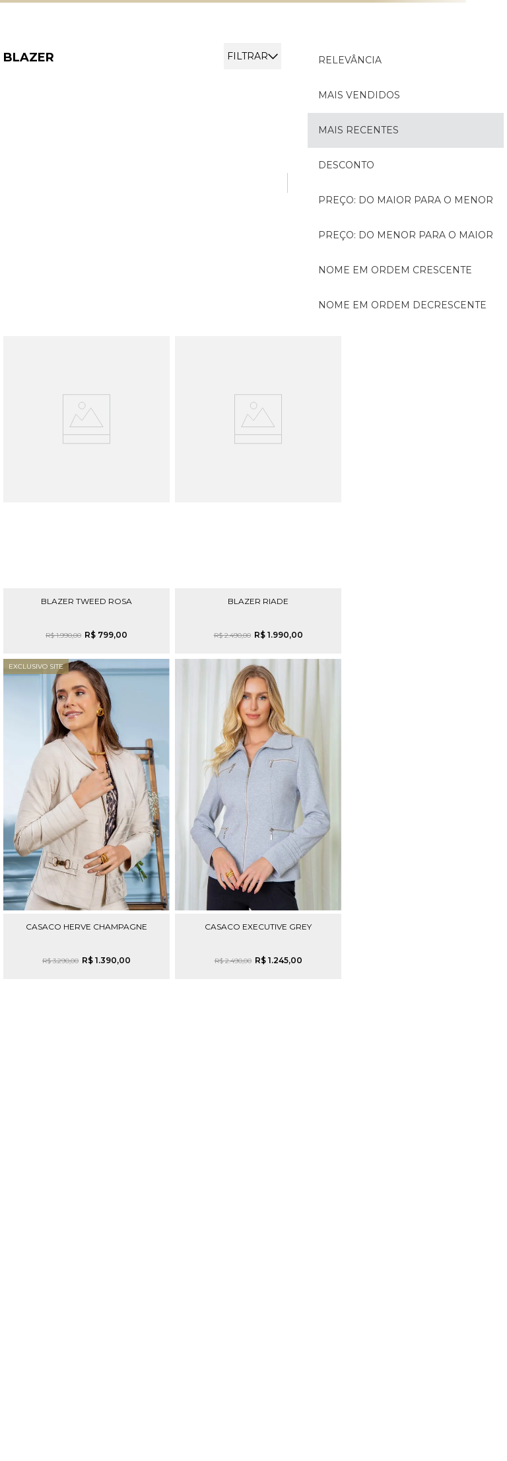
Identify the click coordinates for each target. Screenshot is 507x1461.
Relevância (350, 60)
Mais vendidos (359, 95)
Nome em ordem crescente (395, 270)
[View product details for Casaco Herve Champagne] (86, 819)
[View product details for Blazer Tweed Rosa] (86, 495)
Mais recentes (358, 130)
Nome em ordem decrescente (402, 305)
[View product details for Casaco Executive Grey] (258, 819)
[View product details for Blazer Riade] (258, 495)
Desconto (346, 165)
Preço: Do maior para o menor (405, 200)
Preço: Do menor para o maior (405, 235)
